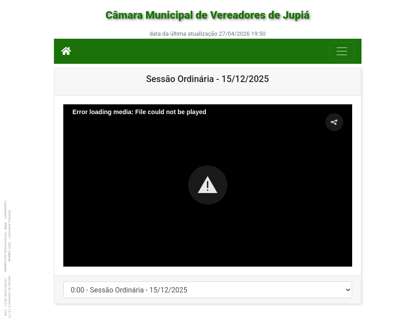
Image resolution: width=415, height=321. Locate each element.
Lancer (10, 256)
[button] (207, 185)
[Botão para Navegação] (341, 51)
